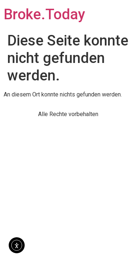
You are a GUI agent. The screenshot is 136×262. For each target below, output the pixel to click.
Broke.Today (44, 14)
